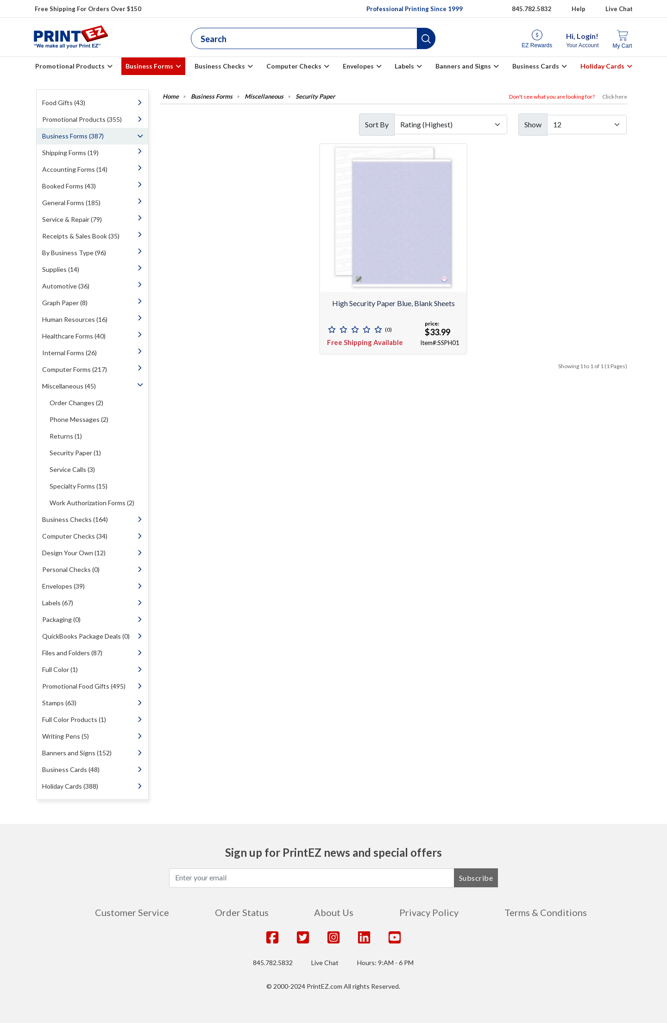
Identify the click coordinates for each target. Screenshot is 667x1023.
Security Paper (315, 96)
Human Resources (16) (74, 319)
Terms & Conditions (545, 912)
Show (532, 124)
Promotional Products (70, 66)
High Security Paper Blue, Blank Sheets (393, 303)
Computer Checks (293, 66)
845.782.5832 (273, 963)
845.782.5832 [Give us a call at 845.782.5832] (532, 9)
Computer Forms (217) (74, 369)
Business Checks (220, 66)
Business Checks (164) (75, 519)
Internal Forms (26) (69, 353)
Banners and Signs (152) (77, 753)
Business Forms (149, 66)
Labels (404, 66)
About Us (333, 912)
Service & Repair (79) (72, 219)
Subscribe (476, 877)
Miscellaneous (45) (69, 386)
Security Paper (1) (75, 453)
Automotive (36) (65, 286)
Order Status (242, 912)
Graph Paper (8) (65, 303)
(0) (388, 329)
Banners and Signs (463, 66)
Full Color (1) (60, 669)
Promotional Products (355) (82, 119)
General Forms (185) (71, 203)
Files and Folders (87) (72, 653)
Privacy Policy (429, 912)
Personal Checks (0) (71, 569)
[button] (426, 38)
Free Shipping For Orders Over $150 (88, 9)
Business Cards (535, 66)
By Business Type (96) (74, 253)
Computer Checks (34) (74, 536)
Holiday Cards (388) (70, 786)
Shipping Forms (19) (70, 153)
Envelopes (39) (63, 586)
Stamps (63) (59, 703)
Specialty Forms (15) (78, 486)
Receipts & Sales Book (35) (81, 236)
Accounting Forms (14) (74, 169)
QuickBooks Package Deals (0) (86, 636)
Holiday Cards (602, 66)
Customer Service (132, 912)
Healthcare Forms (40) (74, 336)
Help (578, 9)
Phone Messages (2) (79, 419)
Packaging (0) (61, 619)
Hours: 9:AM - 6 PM (385, 963)
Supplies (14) (60, 269)
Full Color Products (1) (74, 719)
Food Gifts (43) (63, 103)
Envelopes (358, 66)
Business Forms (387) (73, 136)
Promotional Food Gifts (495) (84, 686)
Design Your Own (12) (74, 553)
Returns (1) (66, 436)
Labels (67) (57, 603)
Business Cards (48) (71, 769)
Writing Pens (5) (65, 736)
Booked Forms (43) (69, 186)
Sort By (377, 124)
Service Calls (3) (72, 469)
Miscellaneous (264, 96)
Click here (614, 96)
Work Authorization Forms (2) (92, 503)
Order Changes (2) (76, 403)
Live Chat (619, 9)
